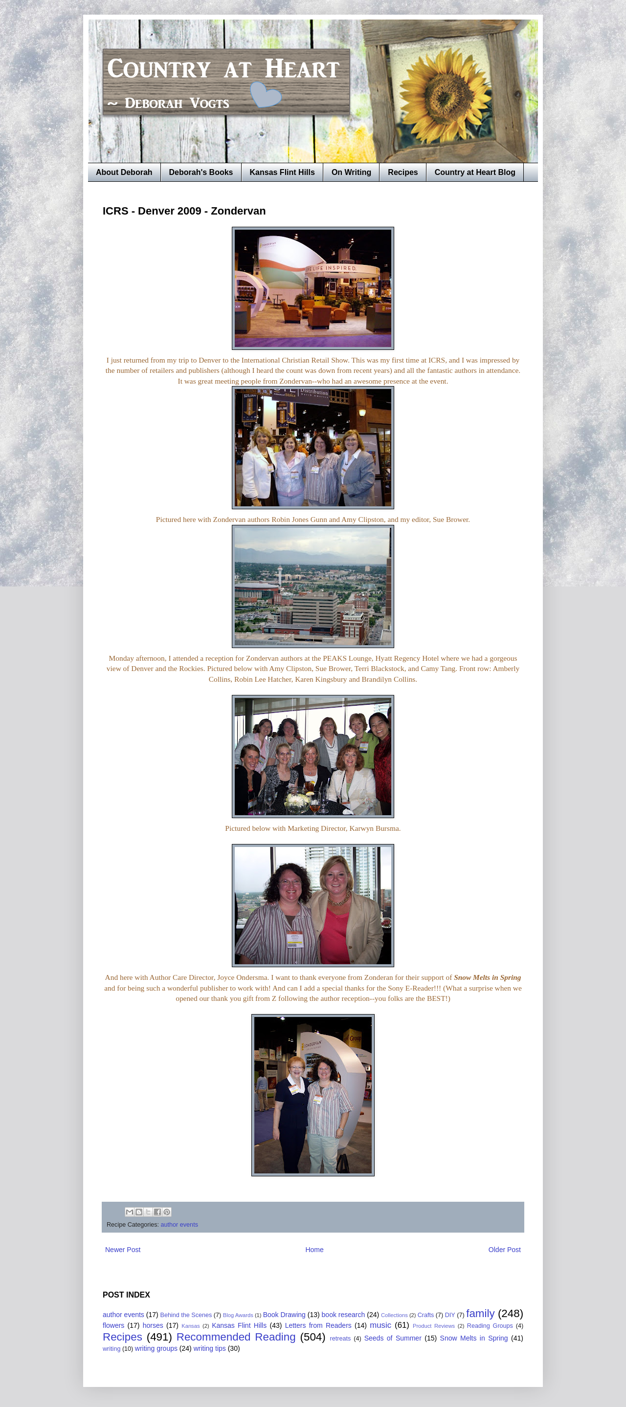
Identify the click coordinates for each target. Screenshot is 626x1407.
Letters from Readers (318, 1325)
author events (179, 1224)
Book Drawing (284, 1315)
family (480, 1313)
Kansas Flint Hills (282, 172)
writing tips (210, 1348)
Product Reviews (434, 1326)
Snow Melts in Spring (474, 1338)
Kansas (190, 1326)
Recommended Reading (236, 1337)
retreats (340, 1338)
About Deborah (124, 172)
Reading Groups (490, 1325)
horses (153, 1325)
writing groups (156, 1348)
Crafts (426, 1315)
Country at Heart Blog (475, 172)
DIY (450, 1315)
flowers (113, 1325)
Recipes (403, 172)
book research (343, 1315)
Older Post (505, 1250)
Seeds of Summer (393, 1338)
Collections (394, 1315)
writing (111, 1348)
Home (314, 1250)
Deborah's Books (201, 172)
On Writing (351, 172)
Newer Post (122, 1250)
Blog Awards (238, 1315)
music (380, 1325)
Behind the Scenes (186, 1315)
